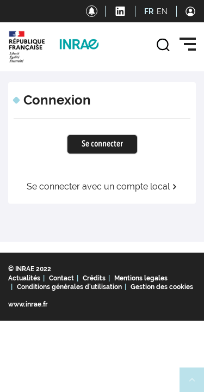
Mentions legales (141, 278)
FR (148, 11)
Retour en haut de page (196, 384)
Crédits (94, 278)
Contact (61, 278)
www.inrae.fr (28, 304)
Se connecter (102, 144)
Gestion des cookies (162, 287)
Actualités (24, 278)
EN (162, 11)
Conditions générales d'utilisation (69, 287)
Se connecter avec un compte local (102, 187)
